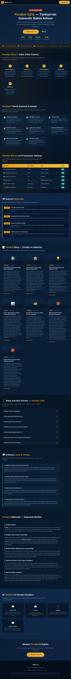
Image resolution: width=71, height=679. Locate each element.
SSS (42, 670)
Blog (39, 670)
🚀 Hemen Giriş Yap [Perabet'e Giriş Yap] (30, 31)
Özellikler (29, 670)
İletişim (45, 670)
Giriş (25, 670)
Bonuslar (34, 670)
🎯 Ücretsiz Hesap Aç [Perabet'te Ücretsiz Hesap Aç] (35, 654)
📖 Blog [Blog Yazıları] (44, 31)
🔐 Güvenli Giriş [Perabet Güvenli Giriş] (64, 2)
